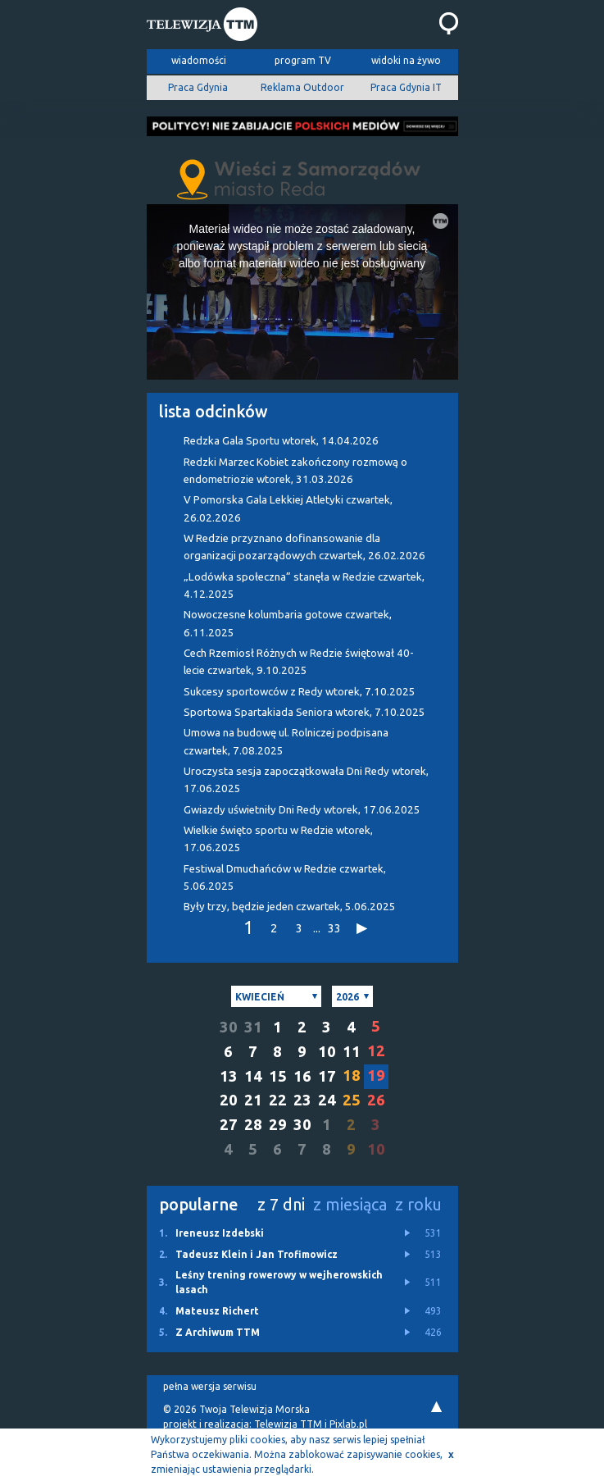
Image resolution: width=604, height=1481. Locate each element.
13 (229, 1076)
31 (253, 1027)
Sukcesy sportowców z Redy (300, 692)
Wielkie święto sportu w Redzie (278, 839)
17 (327, 1076)
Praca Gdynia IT (406, 87)
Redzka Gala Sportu (281, 441)
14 (253, 1076)
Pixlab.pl (348, 1424)
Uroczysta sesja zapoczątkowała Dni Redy (306, 780)
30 (229, 1027)
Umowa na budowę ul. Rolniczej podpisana (286, 741)
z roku (418, 1204)
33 (334, 928)
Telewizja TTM (288, 1424)
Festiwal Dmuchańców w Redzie (285, 877)
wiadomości (198, 60)
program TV (303, 60)
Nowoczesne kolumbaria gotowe (288, 623)
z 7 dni (281, 1204)
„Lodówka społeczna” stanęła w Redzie (304, 585)
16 (302, 1076)
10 (327, 1051)
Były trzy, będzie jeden (290, 906)
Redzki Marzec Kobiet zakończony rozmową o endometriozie (295, 470)
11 (352, 1051)
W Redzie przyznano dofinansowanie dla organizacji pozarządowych (304, 547)
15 (278, 1076)
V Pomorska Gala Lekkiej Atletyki (288, 508)
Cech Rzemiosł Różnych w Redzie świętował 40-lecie (299, 662)
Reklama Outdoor (302, 87)
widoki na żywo (406, 60)
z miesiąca (350, 1204)
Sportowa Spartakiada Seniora (304, 712)
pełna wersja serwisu (210, 1386)
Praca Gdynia (198, 87)
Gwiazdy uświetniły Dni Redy (302, 810)
